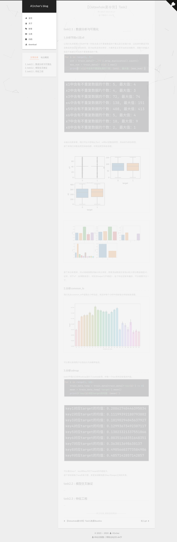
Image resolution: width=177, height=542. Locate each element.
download (31, 44)
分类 (28, 34)
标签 (28, 29)
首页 (28, 18)
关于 (28, 23)
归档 (28, 39)
